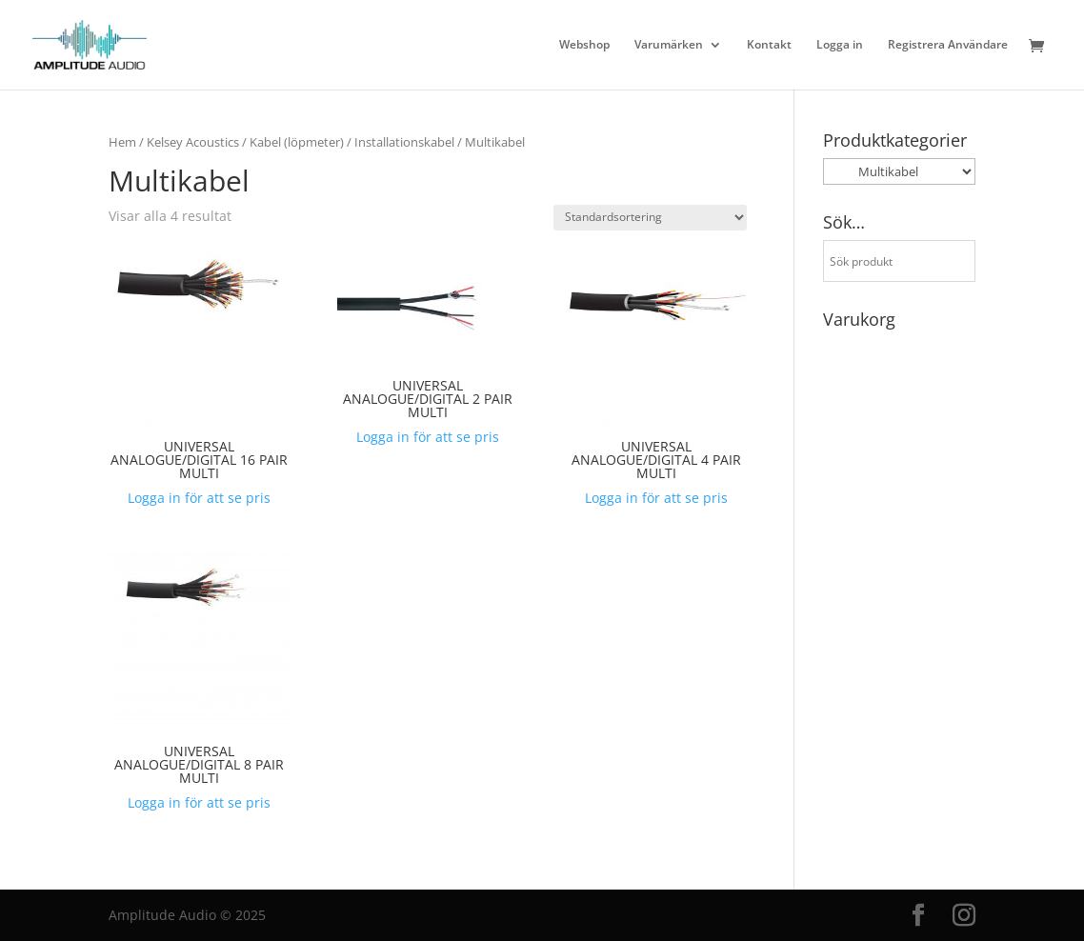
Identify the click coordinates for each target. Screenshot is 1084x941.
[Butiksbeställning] (650, 217)
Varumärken (668, 45)
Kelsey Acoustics (193, 141)
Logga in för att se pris (199, 498)
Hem (122, 141)
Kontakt (769, 45)
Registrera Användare (948, 45)
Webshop (584, 45)
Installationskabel (404, 141)
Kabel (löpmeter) (297, 141)
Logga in (839, 45)
